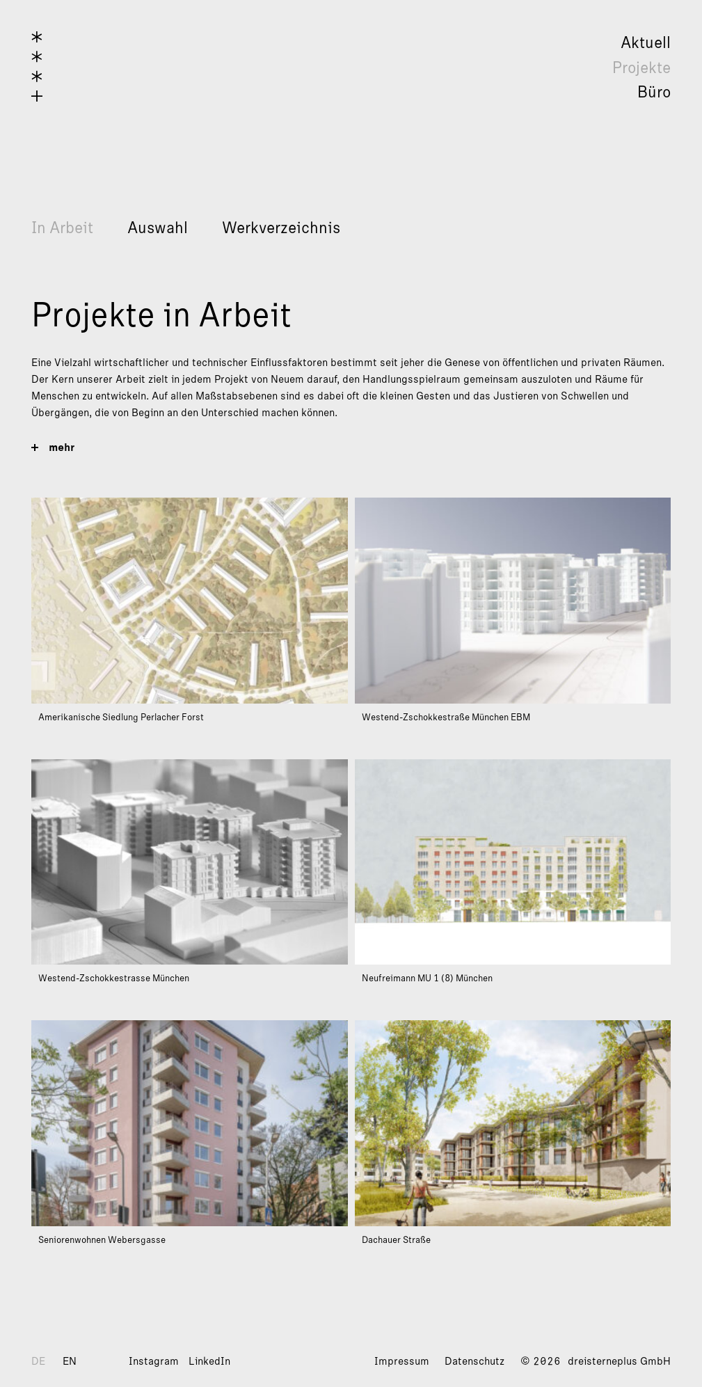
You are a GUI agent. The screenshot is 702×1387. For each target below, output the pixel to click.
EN (70, 1361)
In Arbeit (62, 228)
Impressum (401, 1361)
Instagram (154, 1361)
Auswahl (157, 228)
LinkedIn (209, 1361)
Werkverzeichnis (281, 228)
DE (38, 1361)
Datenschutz (474, 1361)
